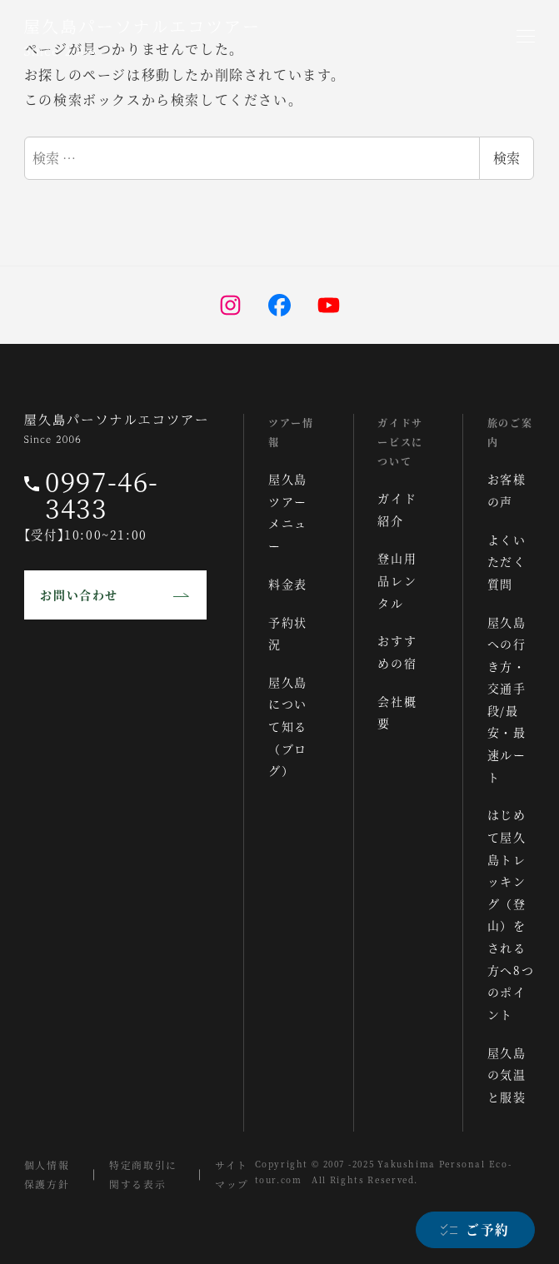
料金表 (288, 583)
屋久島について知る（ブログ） (288, 726)
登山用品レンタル (397, 580)
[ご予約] (474, 1230)
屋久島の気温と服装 (507, 1074)
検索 (506, 157)
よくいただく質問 (507, 561)
